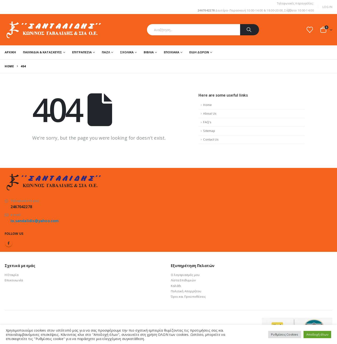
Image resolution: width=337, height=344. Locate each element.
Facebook (8, 243)
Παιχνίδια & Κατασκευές (42, 52)
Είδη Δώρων (199, 52)
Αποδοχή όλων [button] (317, 334)
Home (207, 105)
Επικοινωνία (14, 280)
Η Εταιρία (11, 275)
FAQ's (207, 122)
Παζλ (106, 52)
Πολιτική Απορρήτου (186, 291)
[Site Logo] (53, 29)
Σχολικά (127, 52)
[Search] (249, 29)
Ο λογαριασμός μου (185, 275)
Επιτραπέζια (82, 52)
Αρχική (10, 52)
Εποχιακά (171, 52)
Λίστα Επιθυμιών (183, 280)
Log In (327, 7)
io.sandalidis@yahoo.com (35, 220)
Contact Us (211, 139)
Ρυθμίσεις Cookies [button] (284, 334)
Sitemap (209, 131)
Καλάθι (176, 286)
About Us (209, 114)
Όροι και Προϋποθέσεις (188, 296)
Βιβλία (149, 52)
